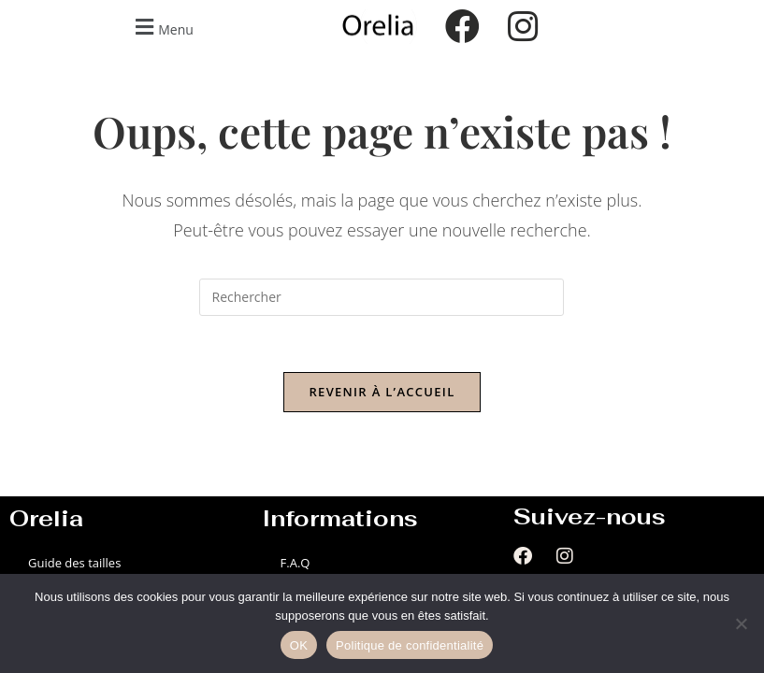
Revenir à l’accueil (381, 391)
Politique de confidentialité (409, 645)
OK (299, 645)
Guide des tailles (74, 562)
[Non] (740, 623)
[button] (161, 26)
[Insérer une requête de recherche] (381, 297)
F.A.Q (295, 562)
